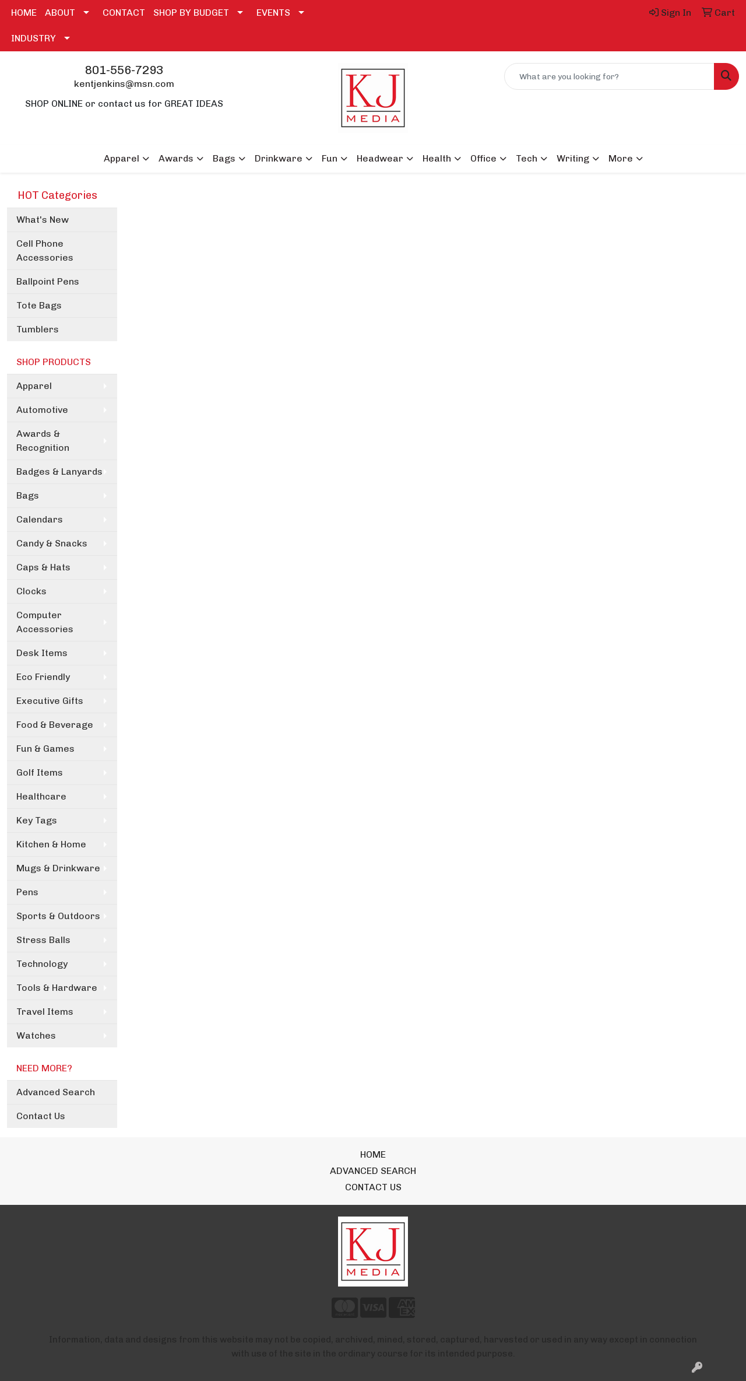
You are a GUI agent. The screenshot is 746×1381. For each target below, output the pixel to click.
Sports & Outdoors (58, 915)
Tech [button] (526, 158)
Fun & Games (45, 748)
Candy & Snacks (51, 543)
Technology (42, 963)
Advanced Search (55, 1092)
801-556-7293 (124, 70)
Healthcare (41, 796)
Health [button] (437, 158)
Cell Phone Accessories (44, 250)
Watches (36, 1035)
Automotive (42, 409)
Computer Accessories (44, 622)
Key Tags (36, 820)
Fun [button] (329, 158)
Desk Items (42, 652)
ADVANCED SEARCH (373, 1170)
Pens (27, 892)
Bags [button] (224, 158)
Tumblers (37, 329)
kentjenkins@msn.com (124, 83)
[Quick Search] (609, 76)
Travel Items (44, 1011)
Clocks (31, 591)
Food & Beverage (54, 724)
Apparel (34, 385)
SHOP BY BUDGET (191, 12)
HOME (24, 12)
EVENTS (273, 12)
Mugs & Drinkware (58, 868)
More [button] (620, 158)
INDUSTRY (33, 38)
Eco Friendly (43, 676)
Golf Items (39, 772)
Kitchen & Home (51, 844)
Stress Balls (43, 939)
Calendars (39, 519)
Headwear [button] (380, 158)
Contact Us (40, 1115)
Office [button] (483, 158)
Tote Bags (39, 305)
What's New (42, 219)
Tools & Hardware (56, 987)
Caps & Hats (43, 567)
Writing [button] (573, 158)
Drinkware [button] (278, 158)
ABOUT (60, 12)
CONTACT (124, 12)
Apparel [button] (121, 158)
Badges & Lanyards (59, 471)
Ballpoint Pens (47, 281)
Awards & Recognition (42, 440)
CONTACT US (373, 1187)
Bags (27, 495)
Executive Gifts (49, 700)
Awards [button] (176, 158)
